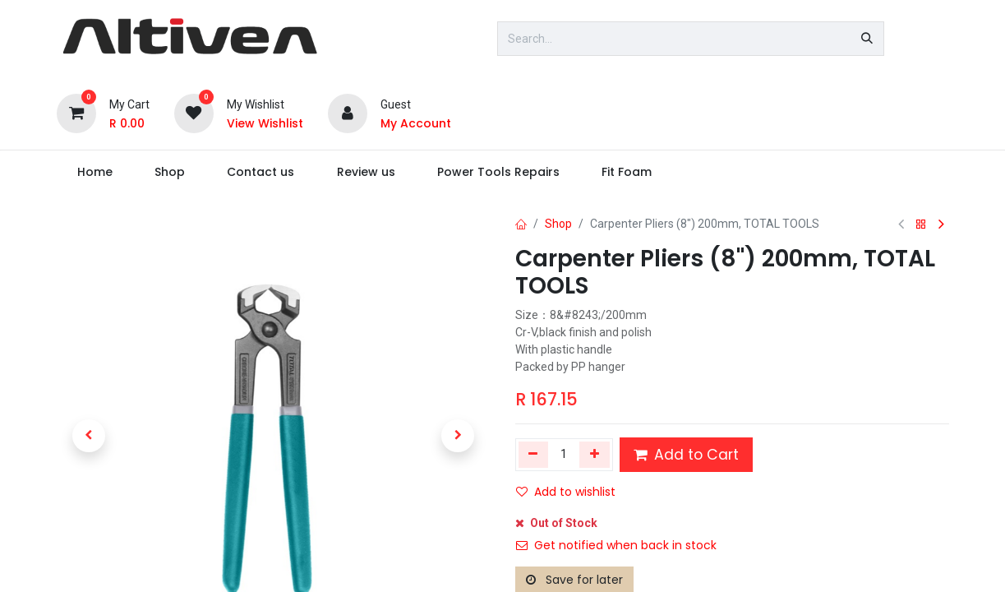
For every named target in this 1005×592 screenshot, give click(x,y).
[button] (89, 435)
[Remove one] (534, 455)
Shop (558, 223)
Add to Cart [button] (686, 455)
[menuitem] (95, 172)
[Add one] (594, 455)
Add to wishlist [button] (565, 491)
